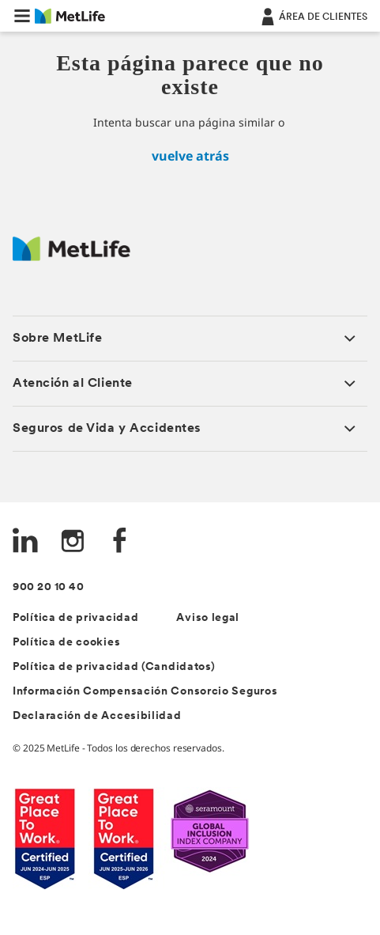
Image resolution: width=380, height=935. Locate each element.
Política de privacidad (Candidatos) (114, 667)
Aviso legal (207, 618)
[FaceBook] (120, 542)
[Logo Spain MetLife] (71, 256)
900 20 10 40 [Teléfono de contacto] (48, 587)
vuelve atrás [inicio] (190, 156)
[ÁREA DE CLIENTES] (312, 15)
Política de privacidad (75, 618)
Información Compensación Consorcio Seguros (145, 692)
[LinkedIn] (25, 542)
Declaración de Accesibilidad (97, 716)
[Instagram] (72, 542)
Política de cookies (66, 643)
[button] (22, 15)
